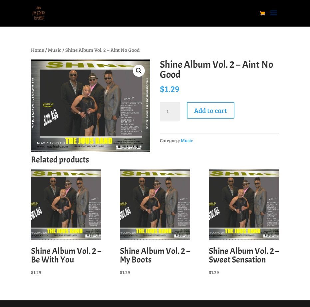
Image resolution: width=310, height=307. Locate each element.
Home (37, 50)
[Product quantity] (170, 111)
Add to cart (210, 110)
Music (54, 50)
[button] (139, 71)
